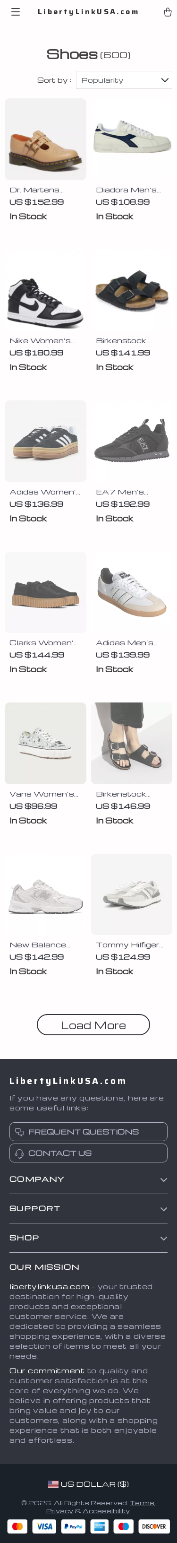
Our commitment (47, 1370)
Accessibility (106, 1511)
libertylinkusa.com (49, 1286)
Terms (142, 1503)
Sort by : (54, 80)
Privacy (59, 1511)
